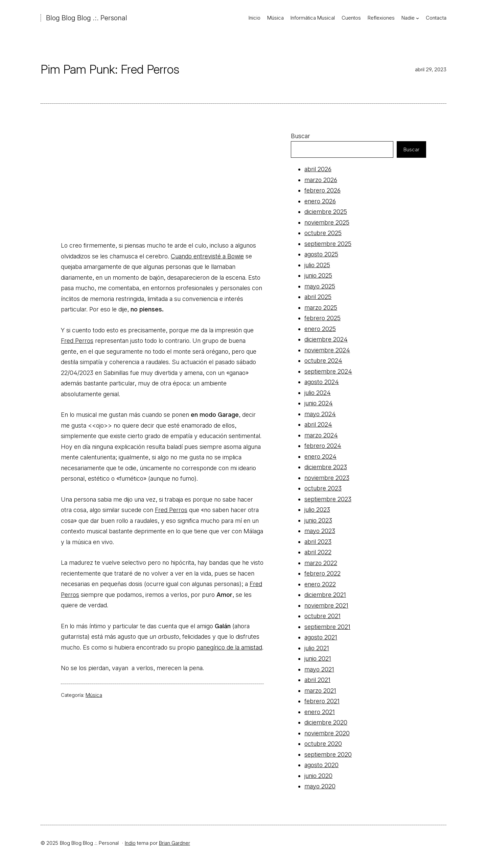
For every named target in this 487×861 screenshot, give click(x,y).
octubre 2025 (323, 232)
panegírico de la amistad (229, 647)
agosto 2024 (321, 381)
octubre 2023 (323, 488)
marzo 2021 (320, 690)
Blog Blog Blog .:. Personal (86, 18)
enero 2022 (320, 584)
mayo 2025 (319, 286)
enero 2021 (319, 711)
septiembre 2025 (327, 243)
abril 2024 (318, 424)
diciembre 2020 (325, 722)
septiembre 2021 (327, 626)
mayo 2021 (319, 669)
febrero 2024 (322, 445)
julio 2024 (317, 392)
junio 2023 (318, 520)
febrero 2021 (322, 701)
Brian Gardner (174, 843)
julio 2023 (317, 509)
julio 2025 (317, 265)
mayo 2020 (319, 786)
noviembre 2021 (326, 605)
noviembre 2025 (326, 222)
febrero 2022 (322, 573)
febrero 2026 (322, 190)
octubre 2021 (322, 615)
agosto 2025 (321, 254)
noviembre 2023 (326, 477)
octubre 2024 (323, 360)
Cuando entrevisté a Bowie (207, 256)
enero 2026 (320, 201)
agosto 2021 (320, 637)
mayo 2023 (319, 530)
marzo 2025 (320, 307)
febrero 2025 (322, 318)
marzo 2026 (320, 179)
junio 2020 (318, 775)
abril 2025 (317, 296)
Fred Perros (77, 340)
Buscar (300, 136)
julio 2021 (316, 648)
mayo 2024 (320, 413)
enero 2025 (320, 328)
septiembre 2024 (328, 371)
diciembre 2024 (326, 339)
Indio (130, 843)
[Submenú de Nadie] (417, 18)
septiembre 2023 (327, 499)
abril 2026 (317, 169)
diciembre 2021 (325, 594)
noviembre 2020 (327, 733)
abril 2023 (317, 541)
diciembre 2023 (325, 467)
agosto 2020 (321, 764)
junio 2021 (317, 658)
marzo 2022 (320, 562)
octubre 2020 (323, 743)
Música (94, 695)
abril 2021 (317, 679)
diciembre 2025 (325, 211)
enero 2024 (320, 456)
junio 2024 (318, 403)
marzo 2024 (321, 435)
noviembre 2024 (327, 350)
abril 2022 (317, 552)
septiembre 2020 (328, 754)
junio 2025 (318, 275)
